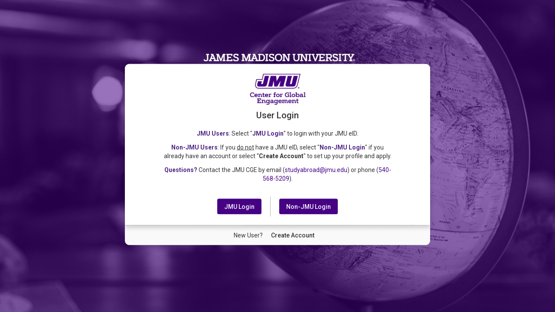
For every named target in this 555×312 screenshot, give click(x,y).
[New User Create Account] (292, 235)
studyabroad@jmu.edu (316, 169)
